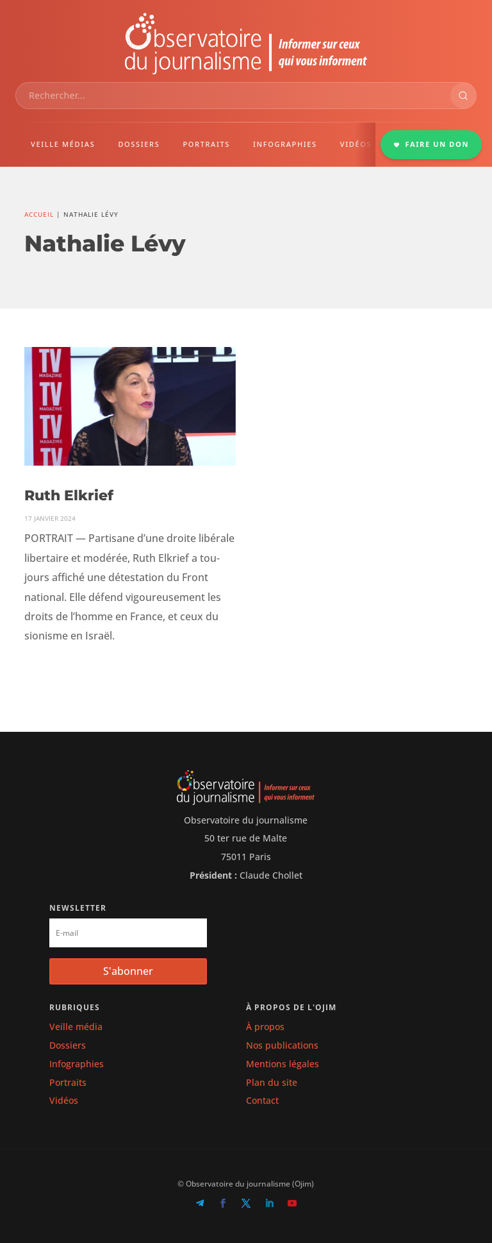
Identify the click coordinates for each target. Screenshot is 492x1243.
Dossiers (67, 1045)
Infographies (76, 1064)
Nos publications (282, 1045)
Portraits (67, 1082)
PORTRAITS (206, 144)
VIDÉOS (356, 144)
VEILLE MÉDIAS (63, 144)
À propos (265, 1026)
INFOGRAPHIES (285, 144)
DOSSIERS (139, 144)
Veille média (75, 1026)
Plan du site (271, 1082)
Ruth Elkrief (68, 495)
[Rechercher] (463, 95)
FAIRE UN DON (431, 144)
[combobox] (233, 95)
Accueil (39, 214)
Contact (262, 1100)
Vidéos (63, 1100)
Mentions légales (282, 1064)
